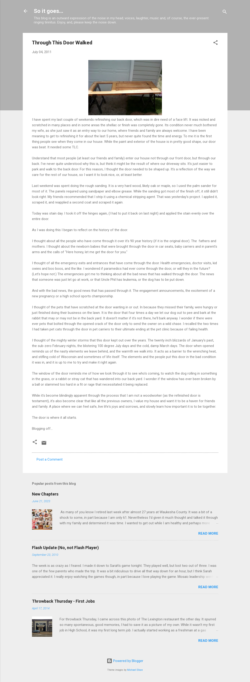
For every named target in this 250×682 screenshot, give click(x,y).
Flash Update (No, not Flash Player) (65, 547)
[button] (215, 43)
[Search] (224, 13)
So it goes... (48, 11)
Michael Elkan (135, 669)
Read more (208, 533)
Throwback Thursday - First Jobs (63, 601)
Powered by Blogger (125, 661)
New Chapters (45, 494)
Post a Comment (50, 459)
